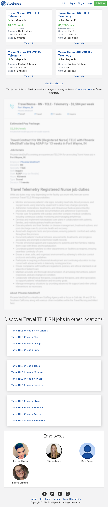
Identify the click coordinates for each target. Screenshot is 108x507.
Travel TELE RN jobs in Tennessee (28, 420)
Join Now (100, 3)
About (34, 499)
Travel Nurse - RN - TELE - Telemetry (24, 14)
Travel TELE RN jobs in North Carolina (29, 330)
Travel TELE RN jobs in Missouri (27, 372)
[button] (72, 3)
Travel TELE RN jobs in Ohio (24, 337)
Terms (48, 499)
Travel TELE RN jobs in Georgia (26, 343)
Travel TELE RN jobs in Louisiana (27, 385)
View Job (28, 43)
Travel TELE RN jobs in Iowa (25, 350)
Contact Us (75, 499)
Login (89, 3)
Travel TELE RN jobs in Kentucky (27, 407)
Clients (65, 499)
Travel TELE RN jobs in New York (27, 378)
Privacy (56, 499)
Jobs (64, 3)
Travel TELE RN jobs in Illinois (25, 401)
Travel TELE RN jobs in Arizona (26, 414)
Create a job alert (83, 89)
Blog (41, 499)
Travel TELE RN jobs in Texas (25, 366)
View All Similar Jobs (54, 83)
